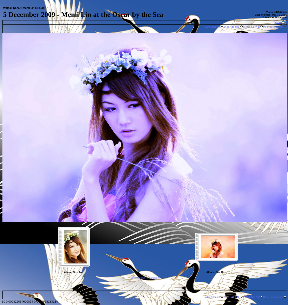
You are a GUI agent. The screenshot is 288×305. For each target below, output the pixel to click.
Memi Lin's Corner (273, 26)
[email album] (153, 278)
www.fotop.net (213, 26)
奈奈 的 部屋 (231, 26)
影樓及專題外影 (251, 26)
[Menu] (278, 22)
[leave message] (138, 278)
